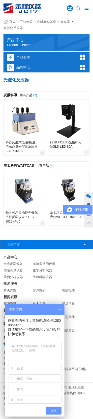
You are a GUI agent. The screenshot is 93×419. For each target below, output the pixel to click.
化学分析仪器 (42, 270)
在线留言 (68, 330)
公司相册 (68, 317)
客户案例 (39, 290)
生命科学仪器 (42, 277)
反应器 (65, 21)
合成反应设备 (46, 21)
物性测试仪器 (13, 270)
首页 (12, 21)
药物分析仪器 (13, 277)
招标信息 (68, 304)
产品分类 (26, 21)
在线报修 (68, 290)
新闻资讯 (10, 297)
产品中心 (10, 257)
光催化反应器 (13, 28)
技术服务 (10, 284)
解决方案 (9, 290)
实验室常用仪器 (44, 264)
